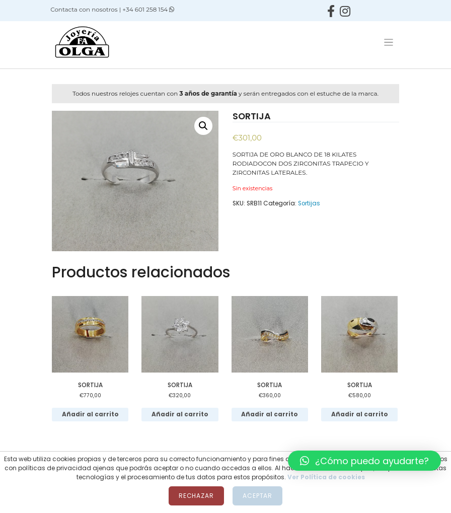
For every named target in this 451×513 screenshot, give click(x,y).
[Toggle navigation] (388, 42)
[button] (364, 461)
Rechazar (196, 495)
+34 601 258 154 (148, 9)
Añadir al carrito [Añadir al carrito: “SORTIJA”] (90, 414)
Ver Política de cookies (326, 477)
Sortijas (309, 203)
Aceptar (257, 495)
